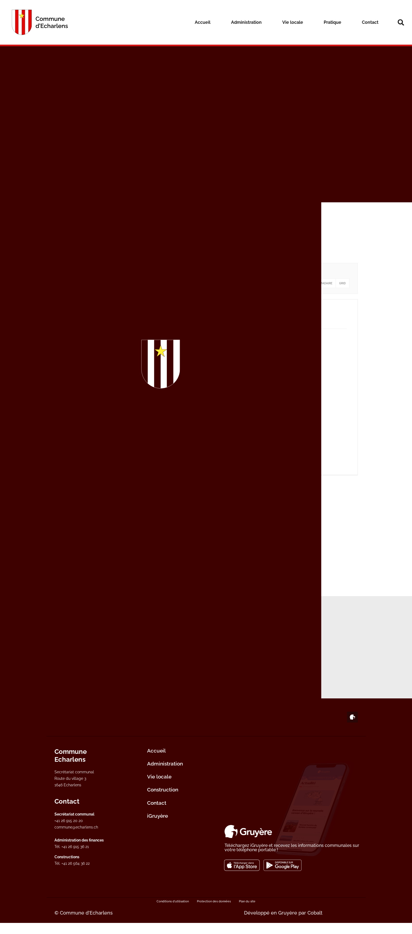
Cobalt (314, 924)
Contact (370, 22)
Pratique (332, 22)
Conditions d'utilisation (173, 912)
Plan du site (247, 912)
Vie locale (292, 22)
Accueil (202, 22)
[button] (401, 22)
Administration (246, 22)
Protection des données (214, 912)
